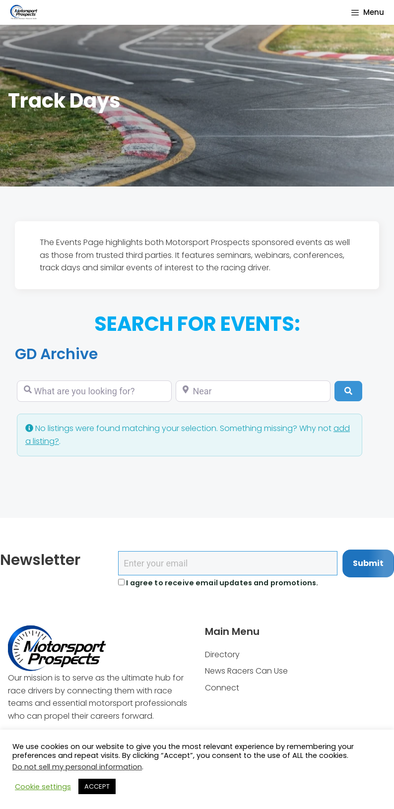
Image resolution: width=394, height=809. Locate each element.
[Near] (253, 391)
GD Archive (56, 354)
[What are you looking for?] (94, 391)
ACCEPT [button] (97, 786)
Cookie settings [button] (43, 786)
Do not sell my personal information (77, 767)
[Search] (348, 391)
